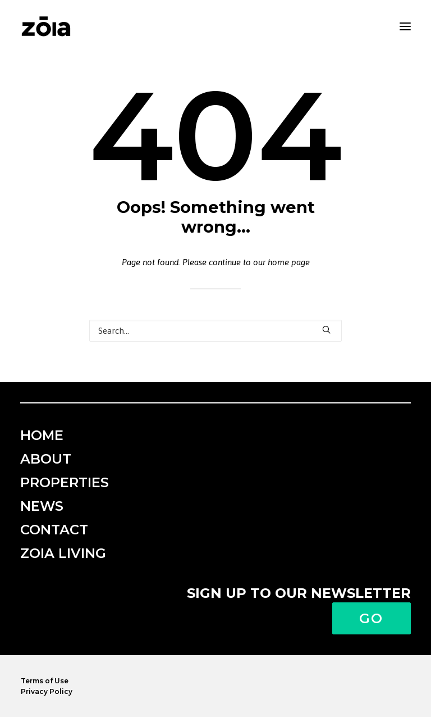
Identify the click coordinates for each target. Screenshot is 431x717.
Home (41, 435)
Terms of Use (44, 681)
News (41, 506)
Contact (54, 529)
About (45, 459)
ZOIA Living (63, 553)
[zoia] (46, 26)
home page (289, 262)
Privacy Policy (46, 691)
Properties (64, 482)
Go (371, 618)
